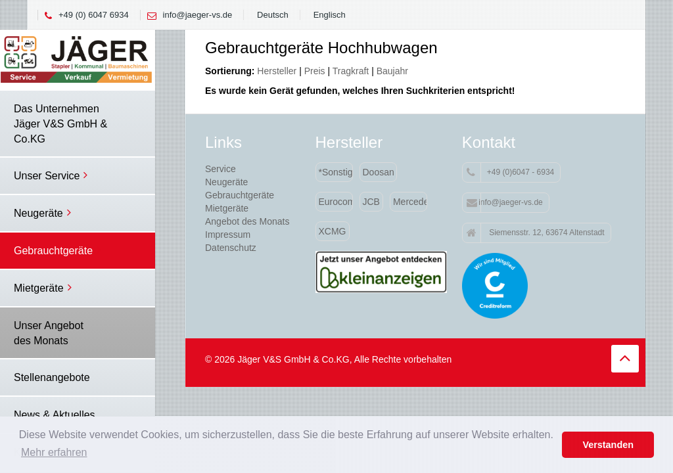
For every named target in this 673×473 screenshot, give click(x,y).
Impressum (227, 234)
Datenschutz (230, 247)
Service (220, 169)
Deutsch (273, 15)
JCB (371, 201)
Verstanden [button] (608, 444)
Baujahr (392, 71)
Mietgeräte (226, 208)
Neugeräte (226, 182)
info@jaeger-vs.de (198, 15)
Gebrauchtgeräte (239, 195)
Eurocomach (336, 201)
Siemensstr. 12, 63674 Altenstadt (536, 233)
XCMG (332, 231)
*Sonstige (336, 172)
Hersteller (276, 71)
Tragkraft (351, 71)
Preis (314, 71)
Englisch (329, 15)
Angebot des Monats (247, 221)
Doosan (378, 172)
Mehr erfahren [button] (54, 452)
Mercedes (410, 201)
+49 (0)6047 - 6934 (510, 173)
